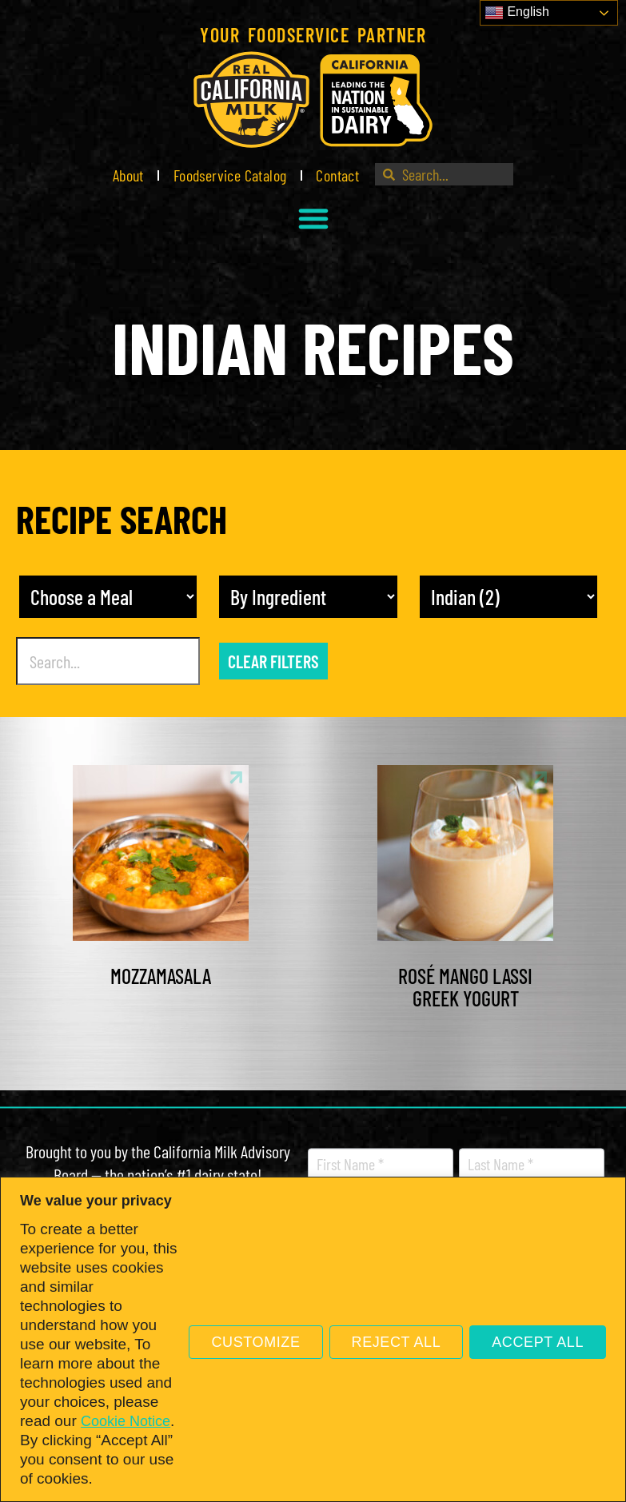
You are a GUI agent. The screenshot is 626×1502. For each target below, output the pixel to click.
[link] (312, 99)
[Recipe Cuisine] (508, 596)
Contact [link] (337, 175)
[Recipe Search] (108, 661)
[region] (313, 1339)
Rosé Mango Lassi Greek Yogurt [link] (465, 987)
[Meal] (108, 596)
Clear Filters (273, 661)
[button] (313, 218)
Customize (255, 1342)
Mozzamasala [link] (160, 975)
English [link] (516, 12)
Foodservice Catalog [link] (230, 175)
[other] (308, 596)
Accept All (538, 1342)
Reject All (396, 1342)
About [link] (128, 175)
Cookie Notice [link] (125, 1421)
